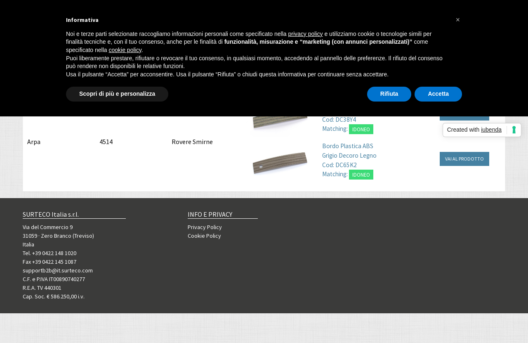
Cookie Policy (204, 235)
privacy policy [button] (305, 34)
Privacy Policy (205, 227)
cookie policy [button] (125, 50)
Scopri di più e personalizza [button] (117, 93)
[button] (457, 19)
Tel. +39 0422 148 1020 (49, 253)
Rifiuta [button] (389, 93)
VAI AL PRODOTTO (464, 159)
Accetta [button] (438, 93)
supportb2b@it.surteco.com (58, 270)
